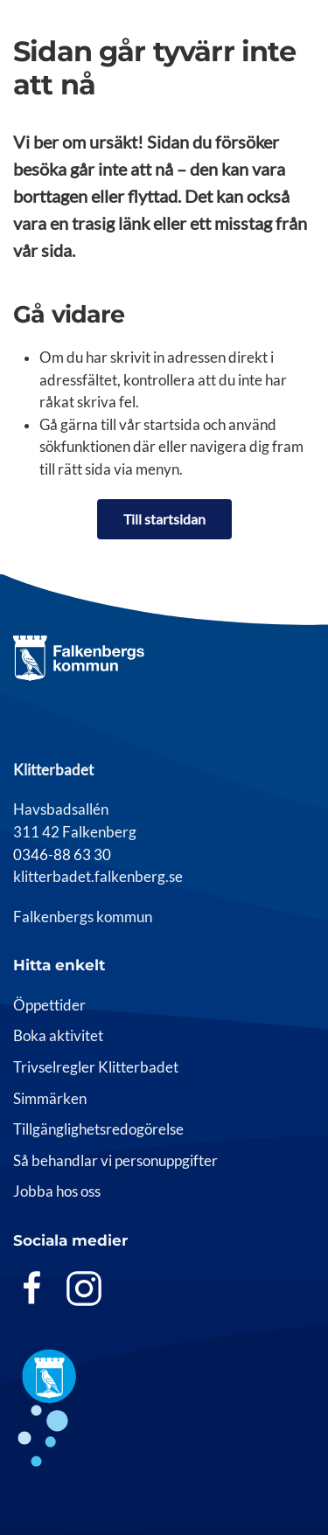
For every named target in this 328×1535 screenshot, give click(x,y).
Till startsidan (164, 519)
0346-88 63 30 (62, 855)
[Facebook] (32, 1287)
